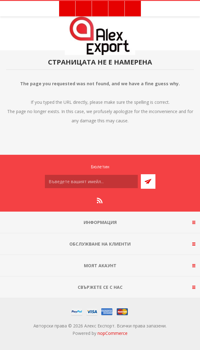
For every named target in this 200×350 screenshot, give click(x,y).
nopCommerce (113, 333)
